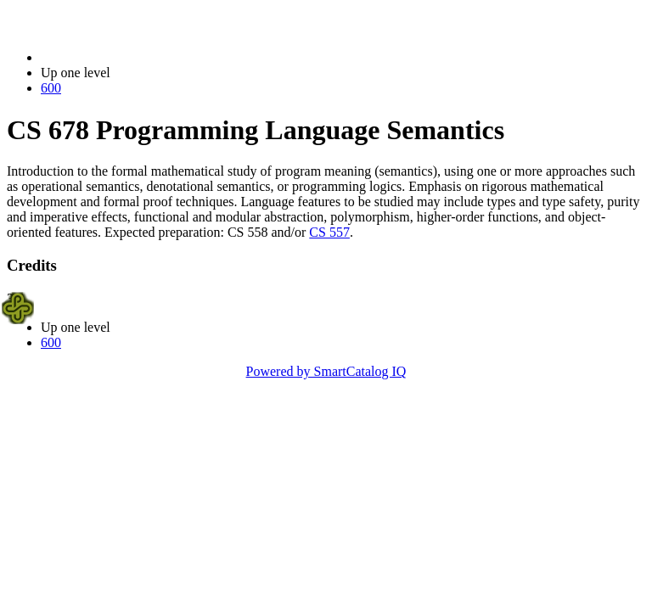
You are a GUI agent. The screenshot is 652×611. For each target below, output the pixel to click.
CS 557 (329, 232)
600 (51, 88)
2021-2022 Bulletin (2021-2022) (129, 57)
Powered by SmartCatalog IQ (326, 371)
